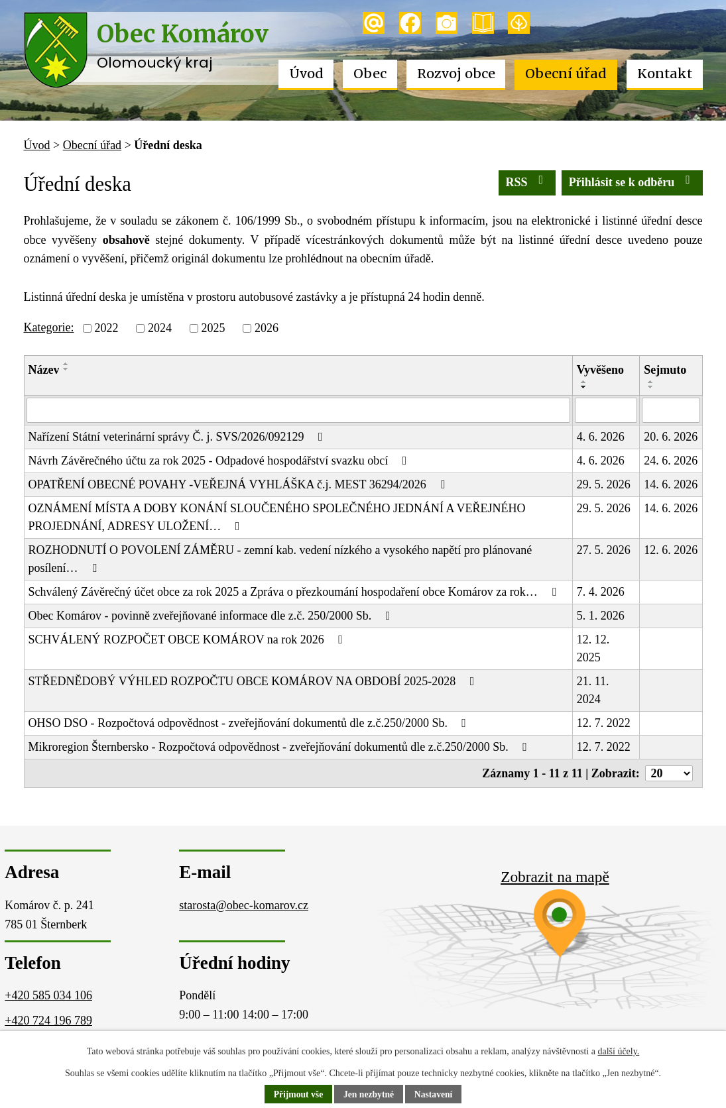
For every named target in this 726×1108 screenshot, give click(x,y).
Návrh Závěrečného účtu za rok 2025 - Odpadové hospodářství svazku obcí (220, 460)
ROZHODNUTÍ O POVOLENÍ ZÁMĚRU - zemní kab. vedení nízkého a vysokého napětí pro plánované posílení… (280, 559)
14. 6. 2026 (670, 484)
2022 (106, 328)
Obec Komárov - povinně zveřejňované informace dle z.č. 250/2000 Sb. (212, 615)
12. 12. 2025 (593, 648)
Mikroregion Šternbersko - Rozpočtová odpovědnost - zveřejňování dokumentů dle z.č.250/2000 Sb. (280, 746)
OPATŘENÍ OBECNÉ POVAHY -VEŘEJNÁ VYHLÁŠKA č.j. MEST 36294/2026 (239, 484)
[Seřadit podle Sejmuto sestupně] (651, 387)
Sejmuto (665, 369)
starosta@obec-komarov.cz (243, 905)
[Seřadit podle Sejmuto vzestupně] (651, 381)
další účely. (618, 1051)
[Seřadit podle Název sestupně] (66, 369)
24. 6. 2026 (670, 460)
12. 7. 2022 (604, 723)
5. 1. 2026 (601, 615)
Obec (370, 74)
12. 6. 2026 (670, 550)
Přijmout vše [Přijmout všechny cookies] (296, 1094)
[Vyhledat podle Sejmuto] (670, 410)
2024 (160, 328)
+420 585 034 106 (48, 995)
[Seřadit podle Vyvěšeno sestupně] (584, 387)
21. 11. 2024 (593, 690)
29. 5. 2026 (604, 484)
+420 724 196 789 (48, 1020)
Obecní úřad (566, 74)
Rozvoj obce (456, 74)
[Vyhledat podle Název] (298, 410)
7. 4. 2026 (601, 591)
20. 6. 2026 (670, 436)
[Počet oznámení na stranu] (669, 773)
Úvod (306, 74)
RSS (527, 181)
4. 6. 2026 (601, 436)
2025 (213, 328)
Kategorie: (49, 327)
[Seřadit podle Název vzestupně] (66, 363)
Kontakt (664, 74)
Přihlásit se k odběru (632, 181)
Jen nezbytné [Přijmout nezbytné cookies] (368, 1094)
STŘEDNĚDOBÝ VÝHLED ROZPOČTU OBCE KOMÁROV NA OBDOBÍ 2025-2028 (254, 681)
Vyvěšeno (600, 369)
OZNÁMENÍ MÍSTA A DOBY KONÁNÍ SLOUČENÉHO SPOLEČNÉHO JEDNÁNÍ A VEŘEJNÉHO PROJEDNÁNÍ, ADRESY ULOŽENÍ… (277, 517)
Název (44, 369)
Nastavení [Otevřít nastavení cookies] (435, 1094)
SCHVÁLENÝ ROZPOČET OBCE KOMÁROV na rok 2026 (188, 639)
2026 (266, 328)
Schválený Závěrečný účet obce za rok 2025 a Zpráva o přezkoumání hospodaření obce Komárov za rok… (295, 591)
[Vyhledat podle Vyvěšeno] (606, 410)
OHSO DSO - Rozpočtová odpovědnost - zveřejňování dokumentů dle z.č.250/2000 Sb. (250, 723)
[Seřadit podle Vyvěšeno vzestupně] (584, 381)
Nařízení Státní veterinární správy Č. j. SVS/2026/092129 (178, 436)
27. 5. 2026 (604, 550)
